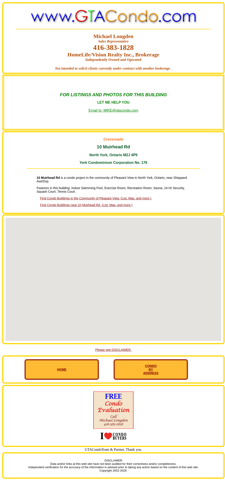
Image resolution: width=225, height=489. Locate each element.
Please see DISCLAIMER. (113, 350)
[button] (113, 275)
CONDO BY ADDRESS (150, 369)
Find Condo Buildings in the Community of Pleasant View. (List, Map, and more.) (95, 198)
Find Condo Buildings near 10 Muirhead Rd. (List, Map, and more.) (86, 205)
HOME (62, 369)
